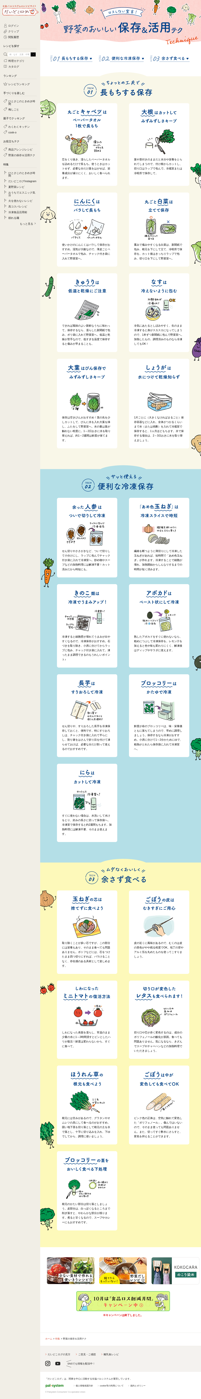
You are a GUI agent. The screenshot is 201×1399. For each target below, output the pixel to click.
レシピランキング (19, 84)
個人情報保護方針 (84, 1385)
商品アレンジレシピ (20, 149)
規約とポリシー (138, 1385)
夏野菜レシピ (16, 186)
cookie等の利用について (112, 1385)
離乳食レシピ (111, 1354)
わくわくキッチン (19, 126)
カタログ (13, 66)
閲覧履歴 (13, 37)
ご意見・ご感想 (87, 1354)
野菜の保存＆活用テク (21, 155)
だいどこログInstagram (22, 181)
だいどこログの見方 (59, 1354)
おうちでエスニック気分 (21, 193)
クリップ (13, 31)
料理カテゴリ (16, 60)
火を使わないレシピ (20, 200)
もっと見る (26, 223)
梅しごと (13, 109)
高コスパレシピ (17, 206)
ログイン (13, 25)
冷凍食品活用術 (17, 212)
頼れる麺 (13, 217)
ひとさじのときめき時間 (21, 102)
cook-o (12, 132)
